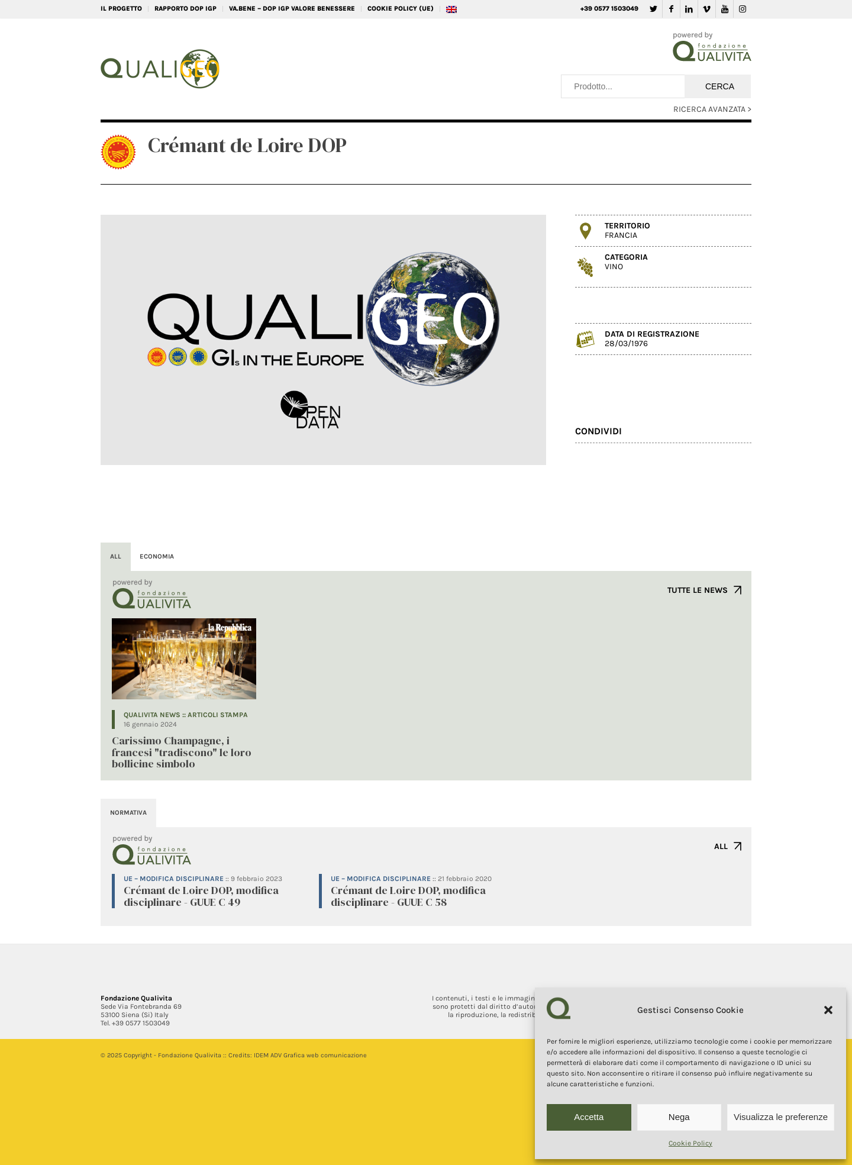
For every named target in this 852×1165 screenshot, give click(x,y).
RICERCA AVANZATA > (712, 109)
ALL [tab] (115, 556)
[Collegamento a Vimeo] (706, 9)
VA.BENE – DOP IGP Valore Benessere (292, 8)
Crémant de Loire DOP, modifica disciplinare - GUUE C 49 (201, 896)
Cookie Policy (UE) (400, 8)
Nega (679, 1117)
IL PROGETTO (121, 8)
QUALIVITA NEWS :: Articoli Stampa (186, 715)
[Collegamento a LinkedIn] (689, 9)
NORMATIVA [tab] (128, 813)
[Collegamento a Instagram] (742, 9)
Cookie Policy (690, 1143)
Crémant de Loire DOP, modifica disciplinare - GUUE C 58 (408, 896)
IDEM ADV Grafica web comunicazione (310, 1055)
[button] (828, 1010)
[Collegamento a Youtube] (724, 9)
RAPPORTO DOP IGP (185, 8)
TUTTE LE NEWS (697, 590)
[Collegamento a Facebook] (671, 9)
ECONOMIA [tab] (157, 556)
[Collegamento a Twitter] (653, 9)
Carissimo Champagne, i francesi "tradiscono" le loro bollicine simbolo (181, 752)
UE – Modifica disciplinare (174, 878)
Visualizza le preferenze (781, 1117)
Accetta (589, 1117)
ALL (721, 846)
